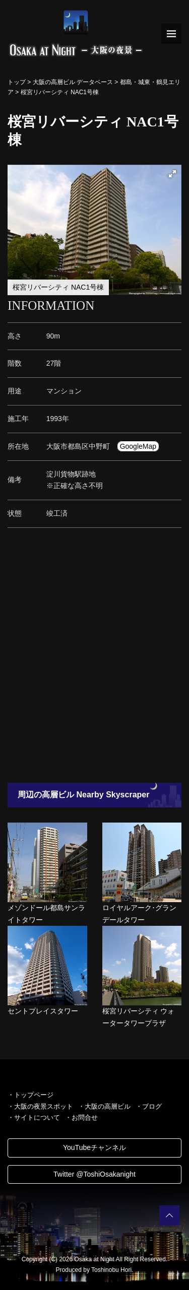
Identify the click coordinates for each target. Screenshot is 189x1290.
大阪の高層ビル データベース (73, 82)
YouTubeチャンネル (94, 1147)
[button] (172, 174)
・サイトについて (34, 1117)
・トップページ (30, 1095)
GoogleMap (138, 446)
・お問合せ (81, 1117)
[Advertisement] (94, 658)
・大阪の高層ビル (104, 1106)
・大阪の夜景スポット (40, 1106)
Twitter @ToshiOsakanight (94, 1174)
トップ (17, 82)
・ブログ (149, 1106)
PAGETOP (169, 1215)
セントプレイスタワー (43, 1011)
